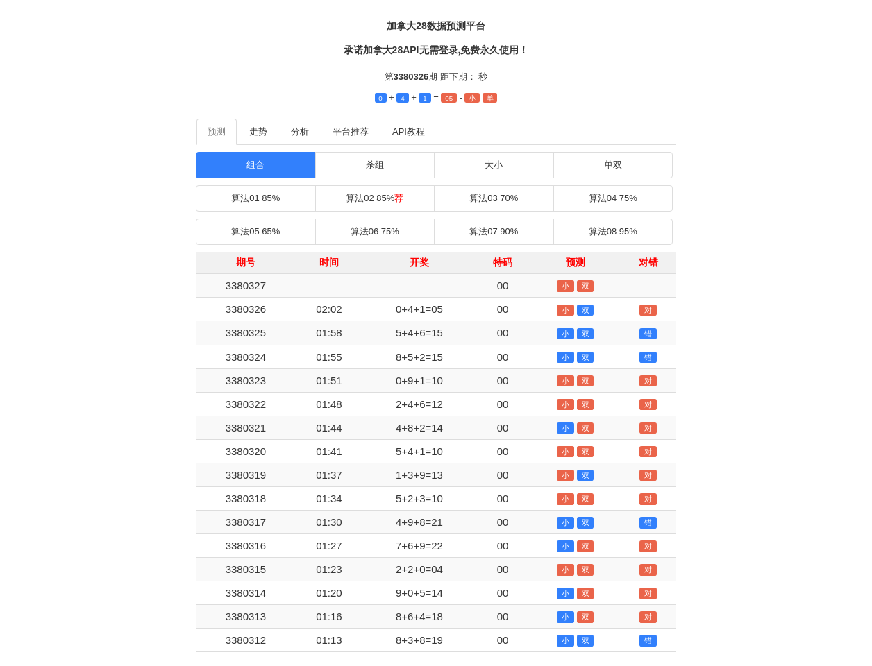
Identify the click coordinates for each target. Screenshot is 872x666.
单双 (613, 165)
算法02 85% (374, 198)
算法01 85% (255, 198)
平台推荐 (351, 131)
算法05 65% (255, 231)
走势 (258, 131)
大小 (494, 165)
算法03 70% (493, 198)
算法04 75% (613, 198)
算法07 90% (493, 231)
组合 (255, 165)
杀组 (375, 165)
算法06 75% (375, 231)
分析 (300, 131)
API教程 (408, 131)
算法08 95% (613, 231)
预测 (217, 131)
